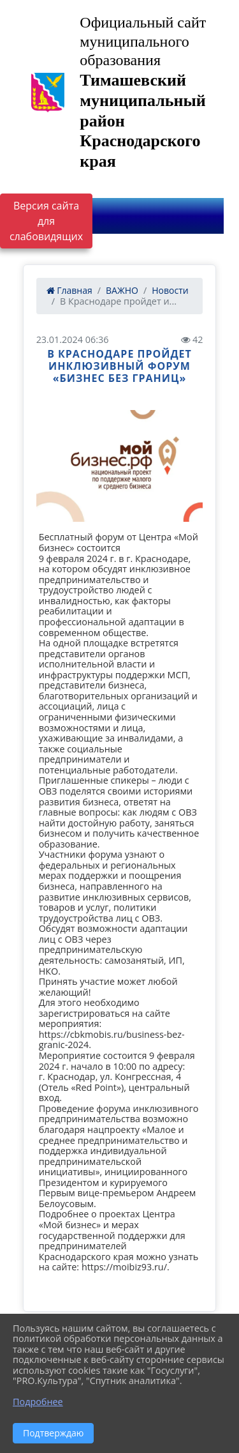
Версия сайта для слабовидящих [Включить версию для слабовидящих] (46, 221)
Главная (69, 290)
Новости (170, 290)
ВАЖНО (122, 290)
